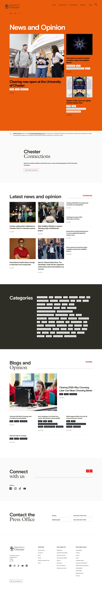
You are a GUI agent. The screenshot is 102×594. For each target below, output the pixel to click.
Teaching (52, 332)
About (15, 13)
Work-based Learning (58, 336)
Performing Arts (78, 325)
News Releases (40, 325)
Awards (65, 297)
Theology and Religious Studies (63, 332)
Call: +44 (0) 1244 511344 (82, 515)
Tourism (73, 332)
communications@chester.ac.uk (37, 133)
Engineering (57, 307)
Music (85, 322)
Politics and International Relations (44, 329)
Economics (65, 304)
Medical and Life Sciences (76, 322)
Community (85, 300)
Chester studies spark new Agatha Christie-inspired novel (78, 102)
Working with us (79, 573)
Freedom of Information (81, 563)
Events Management (72, 307)
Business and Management (43, 300)
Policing (85, 325)
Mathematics (51, 322)
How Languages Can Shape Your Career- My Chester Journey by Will (49, 417)
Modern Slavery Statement (82, 565)
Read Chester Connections (31, 170)
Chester (11, 89)
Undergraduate (81, 332)
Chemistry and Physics (64, 300)
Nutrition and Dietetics (62, 325)
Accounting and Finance (42, 297)
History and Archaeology (53, 318)
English (73, 106)
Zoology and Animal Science (70, 336)
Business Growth (54, 300)
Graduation (79, 314)
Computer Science (41, 304)
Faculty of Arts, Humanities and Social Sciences (76, 108)
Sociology (84, 329)
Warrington (49, 336)
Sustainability (45, 332)
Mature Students (60, 322)
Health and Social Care (42, 318)
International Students (62, 552)
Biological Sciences (70, 65)
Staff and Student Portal (43, 560)
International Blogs (72, 318)
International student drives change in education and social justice (22, 263)
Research (87, 68)
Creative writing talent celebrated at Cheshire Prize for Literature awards (22, 227)
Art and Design (58, 297)
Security (78, 575)
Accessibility (79, 550)
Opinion (70, 325)
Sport (39, 332)
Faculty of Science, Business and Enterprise (75, 68)
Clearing (17, 89)
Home (11, 13)
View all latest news (87, 195)
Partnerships (79, 570)
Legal (77, 558)
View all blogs (89, 361)
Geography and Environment (61, 314)
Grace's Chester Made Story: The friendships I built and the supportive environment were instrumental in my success (51, 265)
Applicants (59, 550)
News (20, 13)
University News (24, 89)
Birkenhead (82, 297)
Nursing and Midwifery (50, 325)
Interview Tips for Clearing (18, 436)
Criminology (57, 304)
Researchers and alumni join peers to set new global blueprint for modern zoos (77, 233)
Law (38, 322)
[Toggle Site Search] (96, 4)
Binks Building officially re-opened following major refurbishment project (50, 228)
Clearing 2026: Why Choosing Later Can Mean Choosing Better (77, 204)
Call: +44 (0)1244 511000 (82, 520)
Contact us (40, 552)
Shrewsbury (77, 329)
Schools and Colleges (62, 558)
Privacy (77, 555)
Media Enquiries (61, 520)
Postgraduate (55, 329)
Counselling (49, 304)
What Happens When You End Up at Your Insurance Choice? (76, 417)
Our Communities (61, 565)
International (63, 318)
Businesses (59, 563)
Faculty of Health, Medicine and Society (65, 311)
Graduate (72, 314)
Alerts (39, 563)
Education (71, 304)
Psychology (64, 329)
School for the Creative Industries (73, 111)
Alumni (68, 106)
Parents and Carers (61, 555)
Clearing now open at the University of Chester (35, 83)
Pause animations (15, 581)
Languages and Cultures (83, 318)
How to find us (41, 550)
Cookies (78, 552)
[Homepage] (11, 6)
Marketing (44, 322)
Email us (61, 515)
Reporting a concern (62, 568)
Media (67, 322)
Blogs (88, 297)
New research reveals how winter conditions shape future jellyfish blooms (77, 60)
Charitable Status (80, 560)
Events (39, 558)
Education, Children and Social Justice (44, 307)
